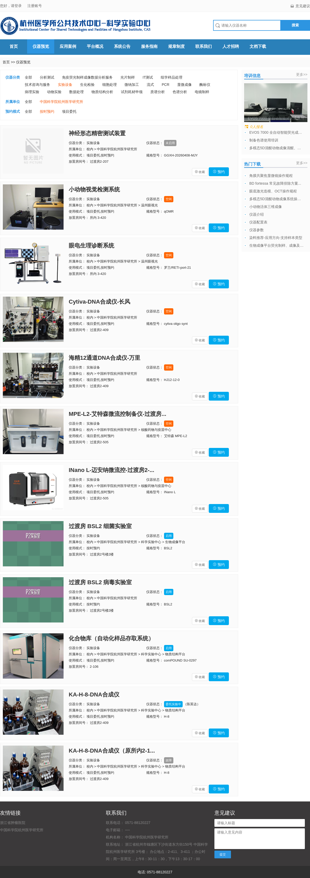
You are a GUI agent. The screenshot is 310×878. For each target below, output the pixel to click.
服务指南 (149, 46)
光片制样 (127, 77)
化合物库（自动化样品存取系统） (111, 638)
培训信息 (252, 75)
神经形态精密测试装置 (97, 133)
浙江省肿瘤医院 (12, 823)
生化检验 (87, 84)
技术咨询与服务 (37, 84)
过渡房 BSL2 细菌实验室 (100, 526)
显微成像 (184, 84)
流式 (150, 84)
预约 (219, 172)
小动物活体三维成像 (265, 207)
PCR (165, 84)
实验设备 (65, 84)
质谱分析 (157, 92)
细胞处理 (109, 84)
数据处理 (76, 92)
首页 (14, 46)
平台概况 (95, 46)
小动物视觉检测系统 (94, 189)
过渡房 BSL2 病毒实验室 (100, 582)
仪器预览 (41, 46)
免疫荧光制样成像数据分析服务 (87, 77)
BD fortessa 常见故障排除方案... (275, 183)
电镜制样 (202, 92)
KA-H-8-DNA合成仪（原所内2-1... (112, 750)
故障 (169, 760)
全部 (28, 77)
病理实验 (32, 92)
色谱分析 (180, 92)
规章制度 (176, 46)
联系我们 (203, 46)
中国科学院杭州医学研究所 (61, 102)
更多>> (301, 74)
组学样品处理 (171, 77)
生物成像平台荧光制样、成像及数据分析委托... (276, 245)
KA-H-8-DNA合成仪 (94, 694)
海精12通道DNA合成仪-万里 (104, 358)
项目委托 (69, 111)
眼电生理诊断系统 (91, 245)
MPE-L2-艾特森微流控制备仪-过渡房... (117, 414)
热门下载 (252, 164)
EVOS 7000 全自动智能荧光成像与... (276, 132)
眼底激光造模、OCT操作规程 (273, 191)
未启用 (170, 143)
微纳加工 (132, 84)
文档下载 (258, 46)
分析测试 (47, 77)
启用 (169, 536)
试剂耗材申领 (132, 92)
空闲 (169, 199)
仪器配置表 (258, 222)
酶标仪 (204, 84)
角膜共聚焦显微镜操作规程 (271, 176)
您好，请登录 (11, 6)
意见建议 (303, 6)
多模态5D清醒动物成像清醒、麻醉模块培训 (276, 148)
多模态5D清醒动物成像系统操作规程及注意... (276, 199)
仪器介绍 (256, 214)
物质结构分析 (102, 92)
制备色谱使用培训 (263, 140)
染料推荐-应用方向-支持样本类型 (275, 238)
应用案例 (68, 46)
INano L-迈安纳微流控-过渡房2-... (111, 470)
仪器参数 (256, 230)
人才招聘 (230, 46)
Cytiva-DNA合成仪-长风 (99, 301)
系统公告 (122, 46)
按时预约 (47, 111)
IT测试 (148, 77)
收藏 (200, 172)
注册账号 (34, 6)
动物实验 (54, 92)
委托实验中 (173, 704)
